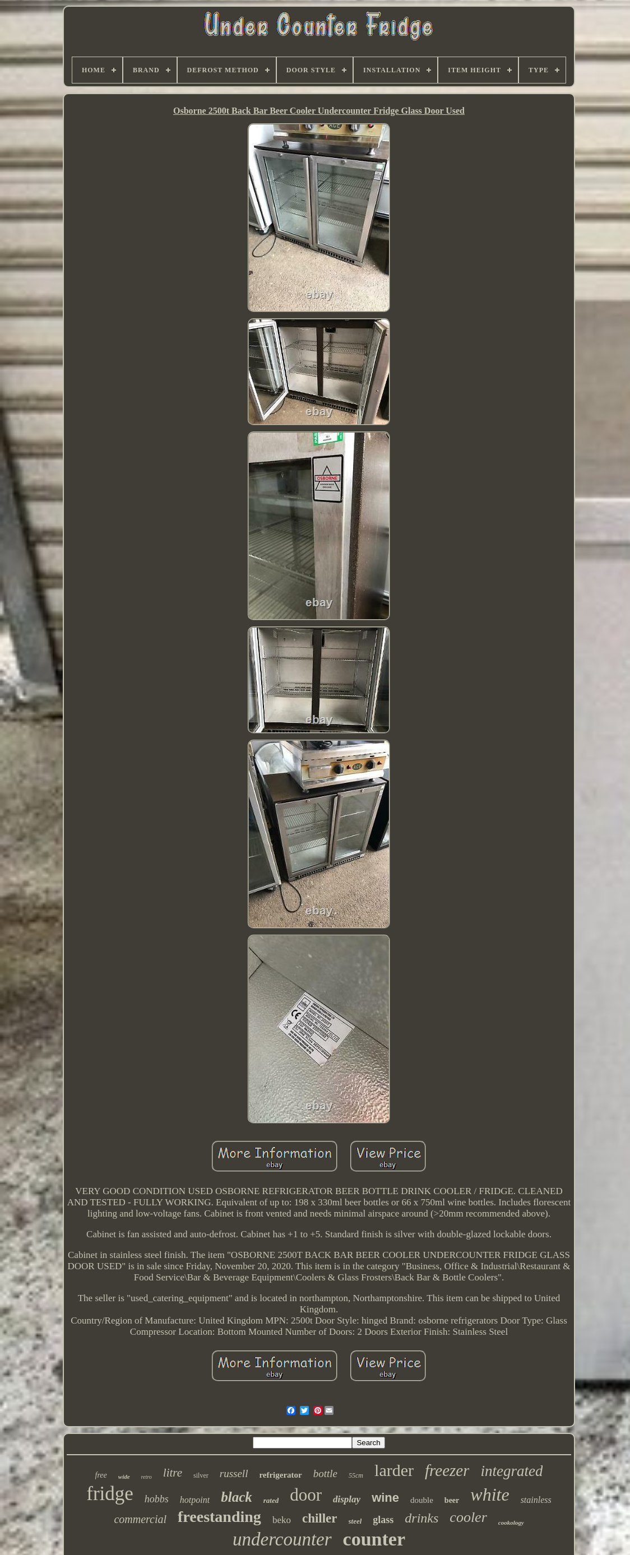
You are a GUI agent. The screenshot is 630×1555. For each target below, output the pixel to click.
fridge (109, 1494)
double (421, 1500)
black (236, 1497)
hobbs (157, 1499)
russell (234, 1473)
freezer (447, 1470)
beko (281, 1520)
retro (146, 1477)
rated (271, 1500)
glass (383, 1519)
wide (124, 1476)
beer (451, 1500)
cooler (468, 1517)
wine (385, 1498)
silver (201, 1475)
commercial (140, 1519)
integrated (511, 1471)
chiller (319, 1518)
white (489, 1494)
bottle (325, 1473)
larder (394, 1470)
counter (374, 1539)
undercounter (282, 1539)
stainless (536, 1500)
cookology (511, 1522)
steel (355, 1521)
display (346, 1499)
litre (172, 1472)
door (306, 1495)
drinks (421, 1518)
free (101, 1475)
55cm (356, 1475)
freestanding (219, 1516)
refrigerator (280, 1474)
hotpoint (195, 1500)
